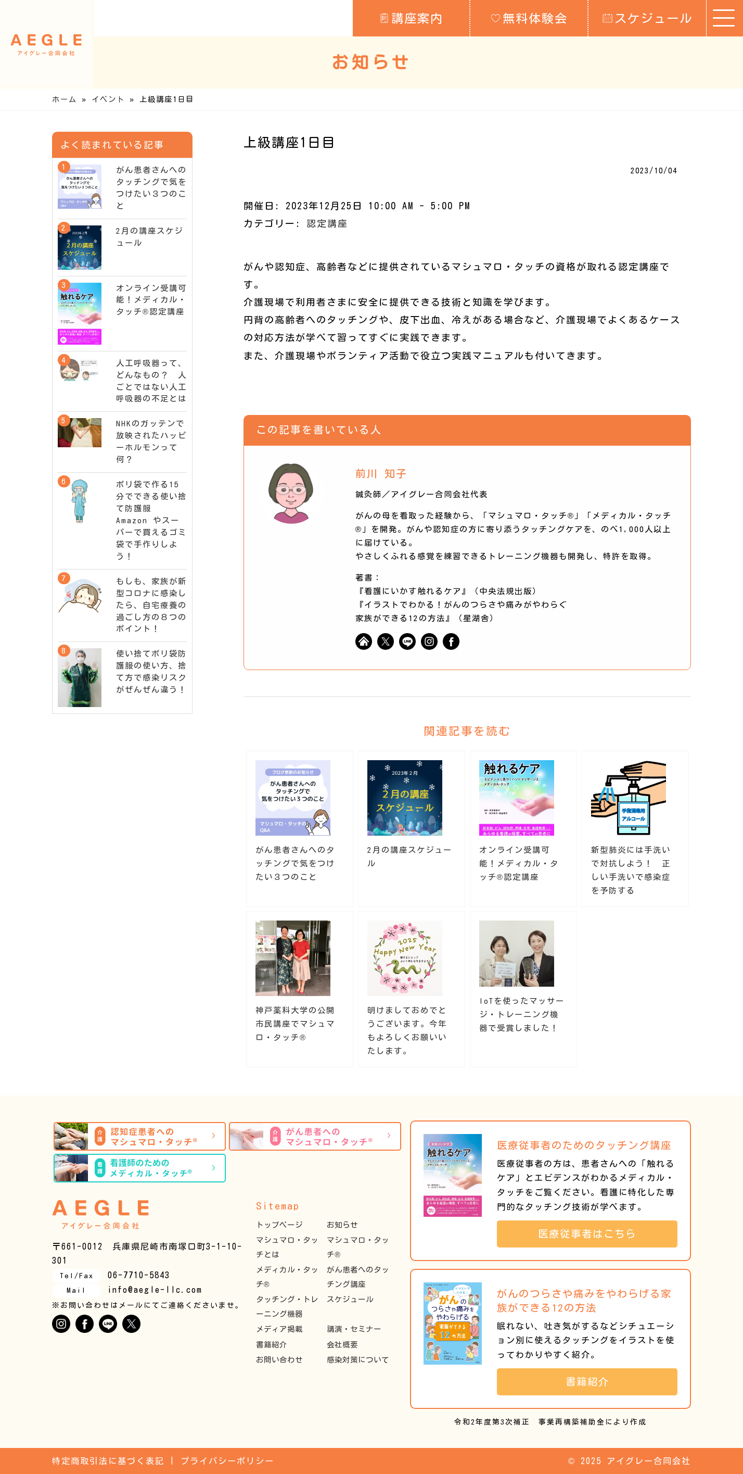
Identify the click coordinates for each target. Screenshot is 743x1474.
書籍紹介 (271, 1345)
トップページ (279, 1225)
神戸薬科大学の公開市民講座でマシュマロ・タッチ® (295, 1023)
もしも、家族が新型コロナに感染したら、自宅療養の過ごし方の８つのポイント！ (151, 605)
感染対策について (358, 1360)
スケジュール (648, 17)
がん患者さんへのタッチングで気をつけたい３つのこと (295, 863)
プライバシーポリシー (227, 1461)
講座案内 (411, 17)
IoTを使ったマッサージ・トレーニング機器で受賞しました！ (522, 1014)
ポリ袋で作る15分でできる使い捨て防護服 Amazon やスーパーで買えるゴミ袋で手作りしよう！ (151, 520)
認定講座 (327, 223)
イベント (108, 99)
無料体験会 (529, 17)
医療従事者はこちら (592, 1234)
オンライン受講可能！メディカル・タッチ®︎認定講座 (519, 863)
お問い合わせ (279, 1360)
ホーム (64, 99)
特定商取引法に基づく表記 (108, 1461)
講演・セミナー (354, 1329)
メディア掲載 (279, 1329)
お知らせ (342, 1225)
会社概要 (342, 1345)
